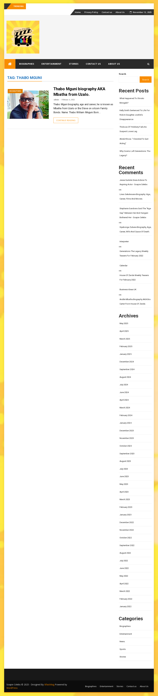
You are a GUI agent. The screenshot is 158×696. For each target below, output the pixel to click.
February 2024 (126, 415)
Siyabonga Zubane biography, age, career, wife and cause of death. (135, 229)
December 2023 (127, 430)
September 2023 (127, 453)
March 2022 (125, 591)
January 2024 (125, 423)
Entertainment (52, 63)
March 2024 (125, 407)
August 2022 (125, 553)
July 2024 (124, 384)
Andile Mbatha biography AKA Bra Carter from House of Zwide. (135, 301)
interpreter (124, 241)
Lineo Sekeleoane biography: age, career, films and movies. (135, 196)
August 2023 (125, 461)
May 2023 (124, 484)
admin (56, 99)
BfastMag (49, 684)
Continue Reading (65, 120)
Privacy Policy (91, 12)
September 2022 (127, 545)
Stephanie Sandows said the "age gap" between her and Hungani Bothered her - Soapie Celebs (135, 212)
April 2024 (124, 400)
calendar (124, 265)
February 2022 (126, 599)
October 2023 (126, 446)
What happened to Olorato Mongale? (132, 100)
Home (78, 12)
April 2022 (124, 583)
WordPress (12, 687)
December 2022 (127, 522)
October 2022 (126, 537)
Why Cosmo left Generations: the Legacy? (135, 153)
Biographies (26, 63)
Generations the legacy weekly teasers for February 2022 (134, 253)
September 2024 (127, 369)
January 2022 (125, 606)
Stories (74, 63)
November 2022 (127, 530)
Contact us (107, 12)
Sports (123, 649)
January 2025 (125, 354)
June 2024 (124, 392)
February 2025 (126, 346)
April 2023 (124, 492)
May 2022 (124, 576)
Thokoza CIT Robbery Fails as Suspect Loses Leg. (133, 129)
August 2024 (125, 377)
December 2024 (127, 361)
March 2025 (125, 339)
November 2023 (127, 438)
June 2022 (124, 568)
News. (122, 641)
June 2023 (124, 476)
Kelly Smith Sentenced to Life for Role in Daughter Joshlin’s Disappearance (135, 114)
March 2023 (125, 499)
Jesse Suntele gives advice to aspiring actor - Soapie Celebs (134, 182)
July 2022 (124, 560)
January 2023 (125, 515)
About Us (120, 12)
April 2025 (124, 331)
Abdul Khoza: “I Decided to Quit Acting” (134, 141)
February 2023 (126, 507)
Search (122, 73)
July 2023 (124, 469)
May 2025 (124, 323)
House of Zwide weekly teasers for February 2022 (134, 277)
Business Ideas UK (128, 289)
